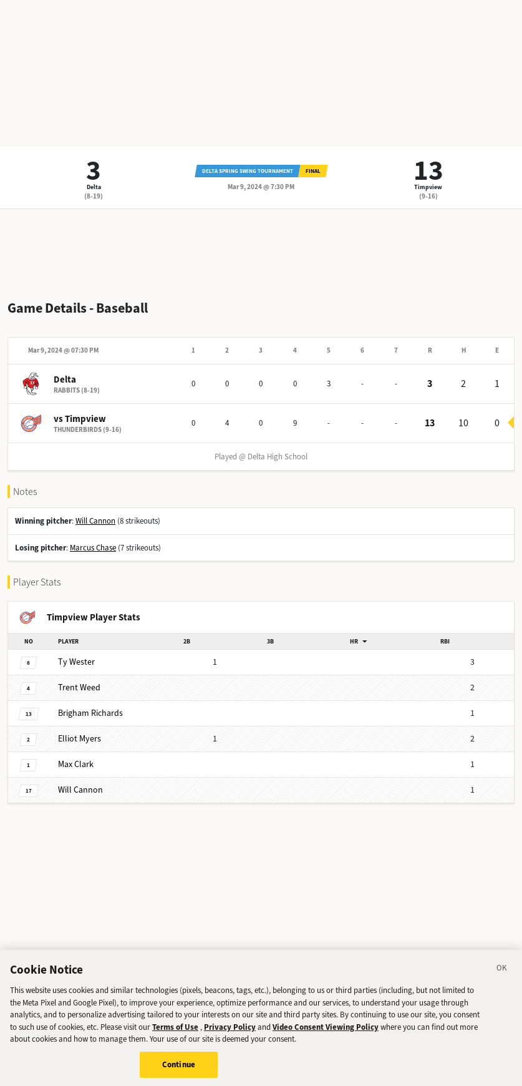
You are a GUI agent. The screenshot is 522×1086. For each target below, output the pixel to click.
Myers (79, 739)
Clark (76, 764)
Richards (90, 713)
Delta (94, 187)
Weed (79, 687)
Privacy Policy (230, 1035)
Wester (76, 662)
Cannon (80, 790)
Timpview (428, 187)
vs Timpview (80, 419)
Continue (178, 1072)
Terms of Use (175, 1035)
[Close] (502, 978)
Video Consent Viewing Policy (326, 1035)
